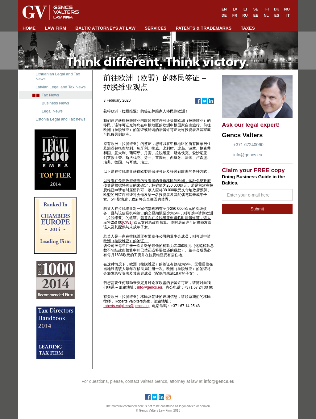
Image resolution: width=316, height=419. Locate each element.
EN (224, 9)
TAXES (248, 28)
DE (224, 15)
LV (235, 9)
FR (234, 15)
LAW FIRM (55, 28)
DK (276, 9)
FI (267, 9)
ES (276, 15)
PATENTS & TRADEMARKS (203, 28)
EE (255, 15)
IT (288, 15)
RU (244, 15)
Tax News (50, 95)
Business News (55, 103)
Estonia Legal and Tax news (60, 119)
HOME (29, 28)
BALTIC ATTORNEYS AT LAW (105, 28)
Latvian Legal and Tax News (60, 87)
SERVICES (156, 28)
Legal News (52, 111)
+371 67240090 (248, 144)
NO (287, 9)
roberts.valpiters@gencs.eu (125, 306)
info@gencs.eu (247, 154)
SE (255, 9)
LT (245, 9)
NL (266, 15)
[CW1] (127, 222)
